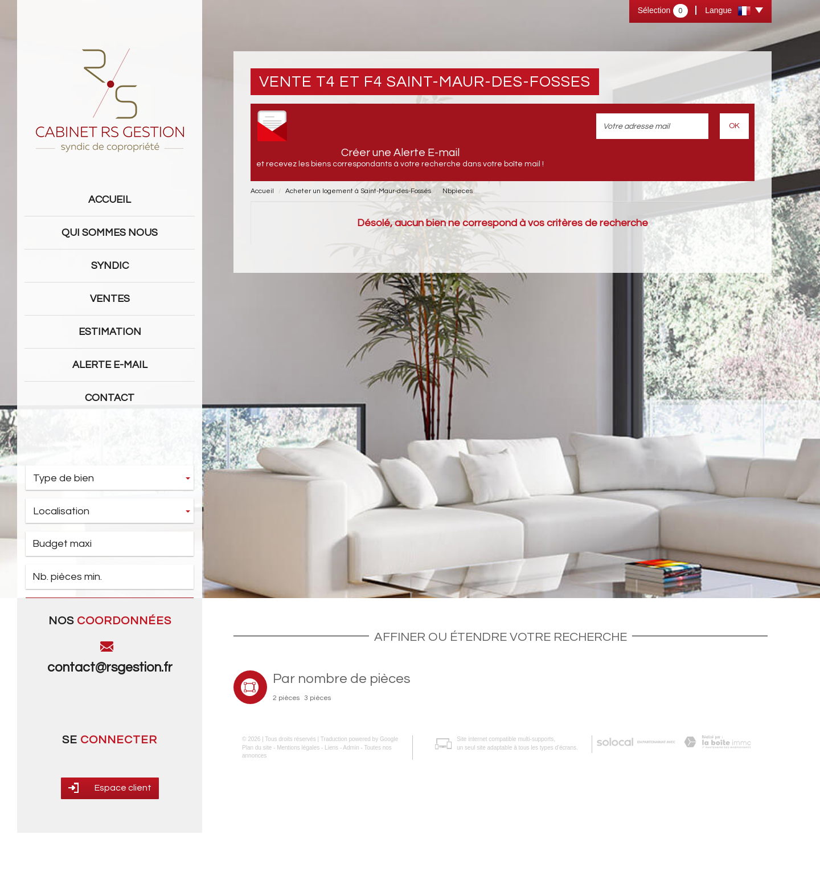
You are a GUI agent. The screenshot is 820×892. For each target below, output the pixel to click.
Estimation (110, 331)
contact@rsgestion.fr (110, 747)
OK (734, 126)
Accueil (109, 199)
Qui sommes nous (110, 232)
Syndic (110, 265)
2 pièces (286, 777)
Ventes (110, 298)
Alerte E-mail (109, 364)
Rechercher (109, 610)
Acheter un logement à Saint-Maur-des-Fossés (358, 191)
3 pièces (317, 777)
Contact (109, 397)
